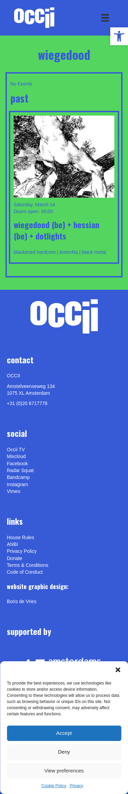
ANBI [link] (12, 544)
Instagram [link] (17, 484)
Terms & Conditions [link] (27, 565)
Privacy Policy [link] (22, 551)
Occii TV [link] (16, 449)
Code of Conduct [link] (25, 572)
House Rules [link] (20, 537)
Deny (64, 752)
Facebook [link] (17, 463)
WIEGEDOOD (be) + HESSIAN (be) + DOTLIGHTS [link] (56, 230)
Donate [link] (14, 558)
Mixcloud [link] (16, 456)
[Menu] (105, 17)
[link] (119, 36)
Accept (64, 733)
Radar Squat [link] (20, 470)
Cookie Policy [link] (53, 785)
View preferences (64, 770)
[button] (117, 669)
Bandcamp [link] (18, 477)
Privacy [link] (76, 785)
